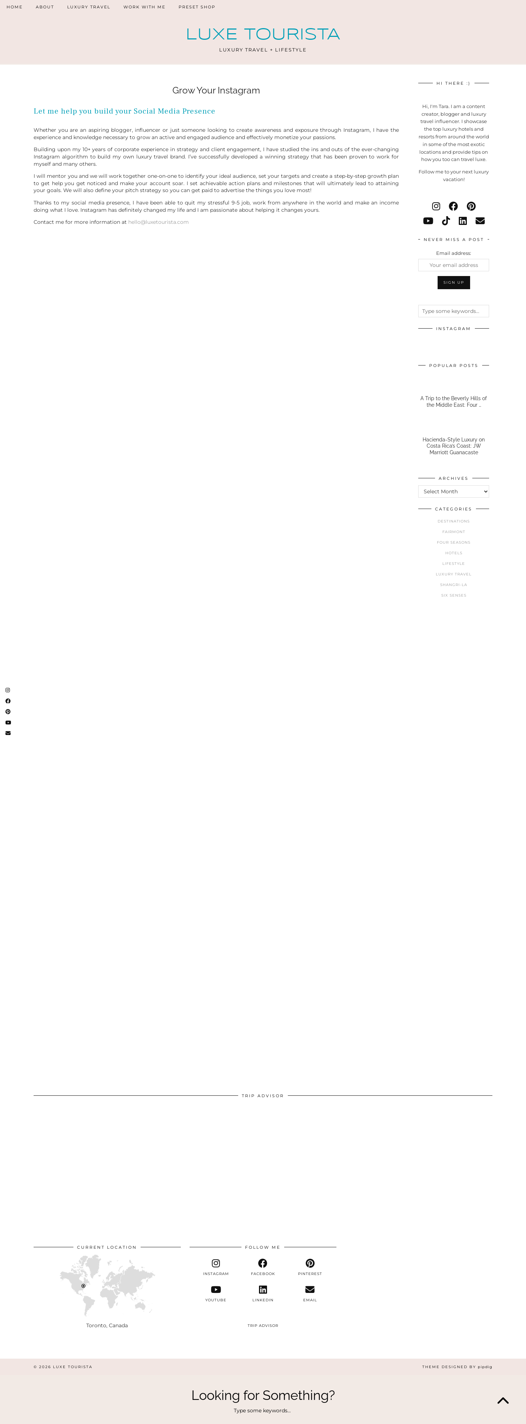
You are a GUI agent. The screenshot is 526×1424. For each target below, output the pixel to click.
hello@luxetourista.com (158, 222)
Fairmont (453, 531)
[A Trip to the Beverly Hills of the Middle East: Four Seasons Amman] (453, 393)
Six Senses (453, 595)
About (45, 6)
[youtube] (428, 220)
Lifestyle (453, 563)
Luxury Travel (88, 6)
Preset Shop (197, 6)
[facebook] (453, 206)
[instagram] (436, 206)
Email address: (453, 253)
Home (15, 6)
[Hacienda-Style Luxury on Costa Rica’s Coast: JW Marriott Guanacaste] (453, 441)
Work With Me (144, 6)
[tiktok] (446, 220)
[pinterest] (471, 206)
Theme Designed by (457, 1366)
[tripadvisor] (263, 1319)
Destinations (454, 521)
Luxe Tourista (263, 35)
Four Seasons (453, 542)
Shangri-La (453, 584)
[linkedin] (463, 220)
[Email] (480, 220)
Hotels (453, 553)
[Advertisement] (453, 730)
